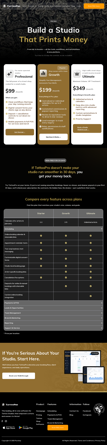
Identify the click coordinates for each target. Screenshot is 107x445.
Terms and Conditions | (86, 441)
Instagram (87, 415)
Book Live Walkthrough (18, 376)
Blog (73, 6)
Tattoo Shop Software (53, 6)
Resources (66, 6)
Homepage (40, 411)
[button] (32, 6)
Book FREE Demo (94, 6)
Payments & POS (54, 415)
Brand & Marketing (55, 423)
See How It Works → (53, 137)
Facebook (87, 411)
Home (24, 6)
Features (31, 6)
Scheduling (51, 411)
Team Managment (54, 419)
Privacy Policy (100, 441)
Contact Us (74, 411)
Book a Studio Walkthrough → (83, 128)
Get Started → (19, 132)
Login (79, 6)
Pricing (40, 6)
